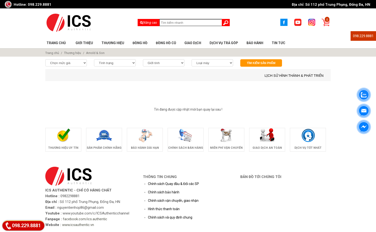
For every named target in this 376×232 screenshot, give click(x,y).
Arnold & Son (95, 53)
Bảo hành (255, 43)
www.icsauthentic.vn (78, 225)
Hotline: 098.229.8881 (32, 4)
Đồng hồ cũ (166, 43)
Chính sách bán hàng (185, 147)
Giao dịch (192, 43)
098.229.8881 (363, 36)
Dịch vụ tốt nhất (308, 147)
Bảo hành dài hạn (145, 147)
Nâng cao (148, 22)
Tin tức (278, 43)
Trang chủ (56, 43)
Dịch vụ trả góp (224, 43)
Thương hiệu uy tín (63, 147)
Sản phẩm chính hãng (104, 147)
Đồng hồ (140, 43)
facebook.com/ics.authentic (85, 219)
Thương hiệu (112, 43)
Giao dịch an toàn (267, 147)
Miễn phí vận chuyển (226, 147)
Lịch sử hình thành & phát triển (293, 75)
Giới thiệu (84, 43)
